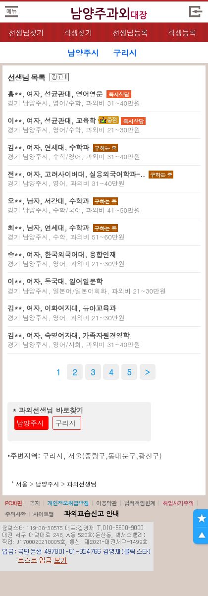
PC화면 (13, 503)
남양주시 (30, 423)
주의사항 (15, 514)
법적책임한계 (140, 503)
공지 (35, 503)
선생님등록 (130, 32)
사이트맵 (43, 514)
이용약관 (106, 503)
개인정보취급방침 (68, 503)
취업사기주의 (178, 503)
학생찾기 (78, 32)
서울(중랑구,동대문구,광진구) (115, 456)
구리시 (65, 423)
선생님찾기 (26, 32)
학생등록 (182, 32)
